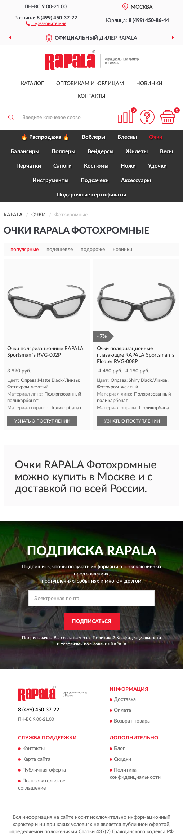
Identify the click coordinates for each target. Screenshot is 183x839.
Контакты (91, 96)
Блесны (127, 137)
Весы (166, 151)
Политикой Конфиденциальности (127, 638)
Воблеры (93, 137)
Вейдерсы (100, 151)
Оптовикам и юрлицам (90, 83)
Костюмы (96, 166)
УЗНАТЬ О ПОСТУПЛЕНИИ (42, 421)
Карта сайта (36, 759)
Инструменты (50, 180)
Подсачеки (95, 180)
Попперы (63, 151)
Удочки (157, 166)
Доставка (125, 699)
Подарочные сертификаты (91, 195)
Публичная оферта (44, 770)
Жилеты (137, 151)
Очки (155, 137)
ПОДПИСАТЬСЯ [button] (91, 621)
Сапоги (62, 166)
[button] (46, 23)
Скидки (122, 759)
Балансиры (24, 151)
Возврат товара (132, 721)
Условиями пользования (85, 644)
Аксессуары (136, 180)
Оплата (122, 710)
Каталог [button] (32, 83)
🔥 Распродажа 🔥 (45, 137)
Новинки (149, 83)
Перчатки (28, 166)
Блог (119, 748)
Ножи (128, 166)
